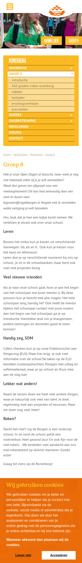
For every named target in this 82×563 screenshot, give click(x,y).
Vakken (17, 91)
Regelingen (18, 127)
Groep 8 (15, 74)
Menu (10, 6)
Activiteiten (20, 109)
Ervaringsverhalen (25, 103)
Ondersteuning (22, 121)
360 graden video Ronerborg (33, 86)
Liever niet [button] (23, 555)
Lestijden (18, 97)
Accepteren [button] (58, 555)
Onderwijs (18, 68)
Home (7, 154)
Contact (16, 138)
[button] (22, 545)
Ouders (15, 115)
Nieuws (15, 133)
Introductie (20, 80)
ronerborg (17, 60)
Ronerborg (36, 154)
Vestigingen (20, 154)
